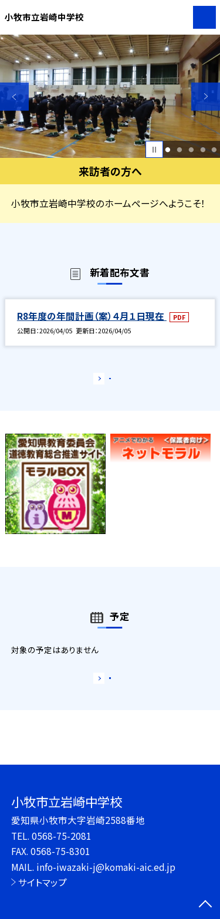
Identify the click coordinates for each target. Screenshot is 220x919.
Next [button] (205, 96)
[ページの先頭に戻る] (205, 905)
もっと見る (104, 381)
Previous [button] (14, 96)
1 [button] (168, 150)
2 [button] (179, 150)
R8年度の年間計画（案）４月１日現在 (92, 315)
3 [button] (191, 150)
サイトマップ (42, 882)
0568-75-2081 (62, 835)
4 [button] (202, 150)
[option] (110, 96)
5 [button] (214, 150)
